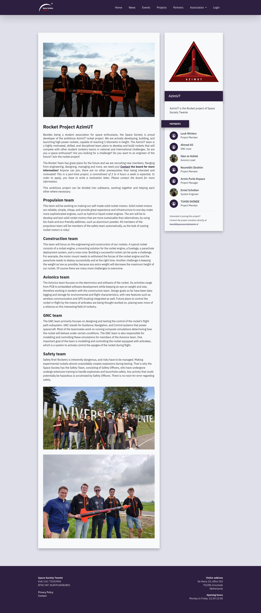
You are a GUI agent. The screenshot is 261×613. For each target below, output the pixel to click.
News (132, 7)
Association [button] (197, 7)
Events (146, 7)
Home (118, 7)
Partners (178, 7)
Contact (42, 595)
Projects (162, 7)
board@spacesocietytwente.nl (184, 224)
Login (216, 7)
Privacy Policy (45, 592)
